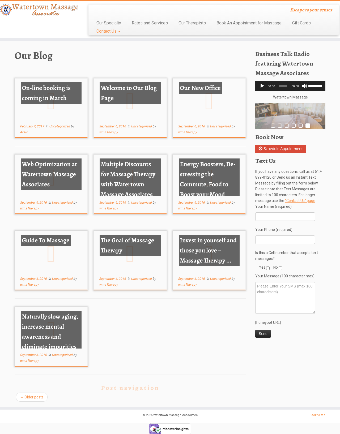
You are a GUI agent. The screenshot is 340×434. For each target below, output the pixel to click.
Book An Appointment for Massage (249, 22)
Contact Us (108, 31)
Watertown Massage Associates (175, 415)
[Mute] (304, 86)
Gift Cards (301, 22)
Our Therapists (192, 22)
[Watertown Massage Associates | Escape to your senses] (39, 10)
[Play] (262, 86)
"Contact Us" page (300, 201)
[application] (290, 86)
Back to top (317, 415)
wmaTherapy (108, 132)
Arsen (24, 132)
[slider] (283, 86)
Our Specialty (108, 22)
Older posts (32, 397)
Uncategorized (60, 126)
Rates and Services (150, 22)
